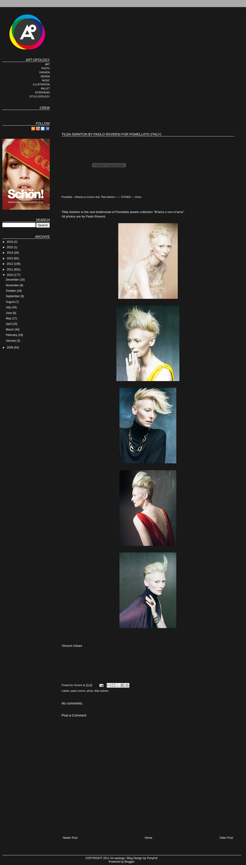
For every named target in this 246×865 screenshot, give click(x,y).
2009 (10, 347)
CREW (45, 108)
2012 (10, 263)
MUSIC (46, 80)
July (9, 307)
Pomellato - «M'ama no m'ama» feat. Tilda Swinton (88, 197)
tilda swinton (102, 690)
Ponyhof (152, 858)
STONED (126, 197)
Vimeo (138, 197)
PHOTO (45, 68)
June (9, 313)
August (10, 302)
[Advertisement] (122, 91)
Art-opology (117, 858)
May (9, 318)
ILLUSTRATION (41, 84)
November (13, 285)
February (12, 335)
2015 (10, 247)
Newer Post (70, 837)
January (11, 340)
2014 (10, 252)
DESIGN (45, 76)
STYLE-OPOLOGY (40, 96)
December (13, 279)
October (11, 290)
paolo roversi (78, 690)
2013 (10, 258)
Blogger (129, 861)
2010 (10, 275)
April (9, 324)
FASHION (44, 72)
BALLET (45, 88)
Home (148, 837)
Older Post (226, 837)
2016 (10, 241)
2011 (10, 269)
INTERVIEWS (42, 92)
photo (90, 690)
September (13, 296)
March (10, 329)
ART (47, 64)
